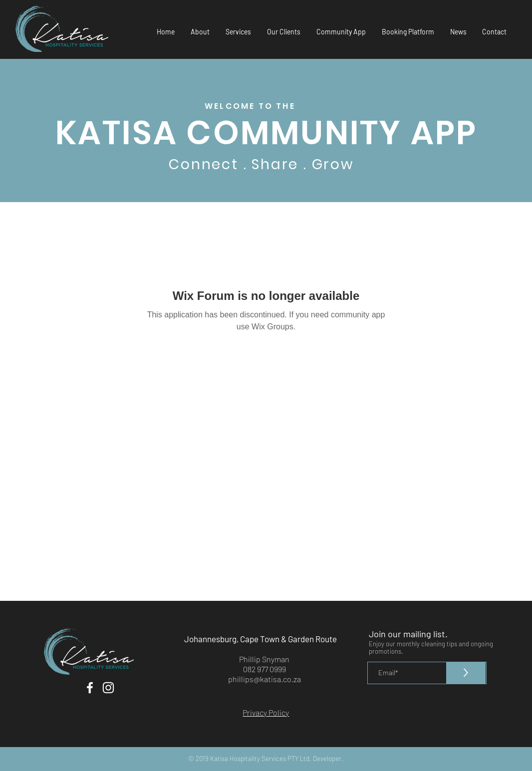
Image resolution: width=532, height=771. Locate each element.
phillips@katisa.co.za (264, 679)
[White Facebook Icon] (89, 687)
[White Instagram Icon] (108, 687)
